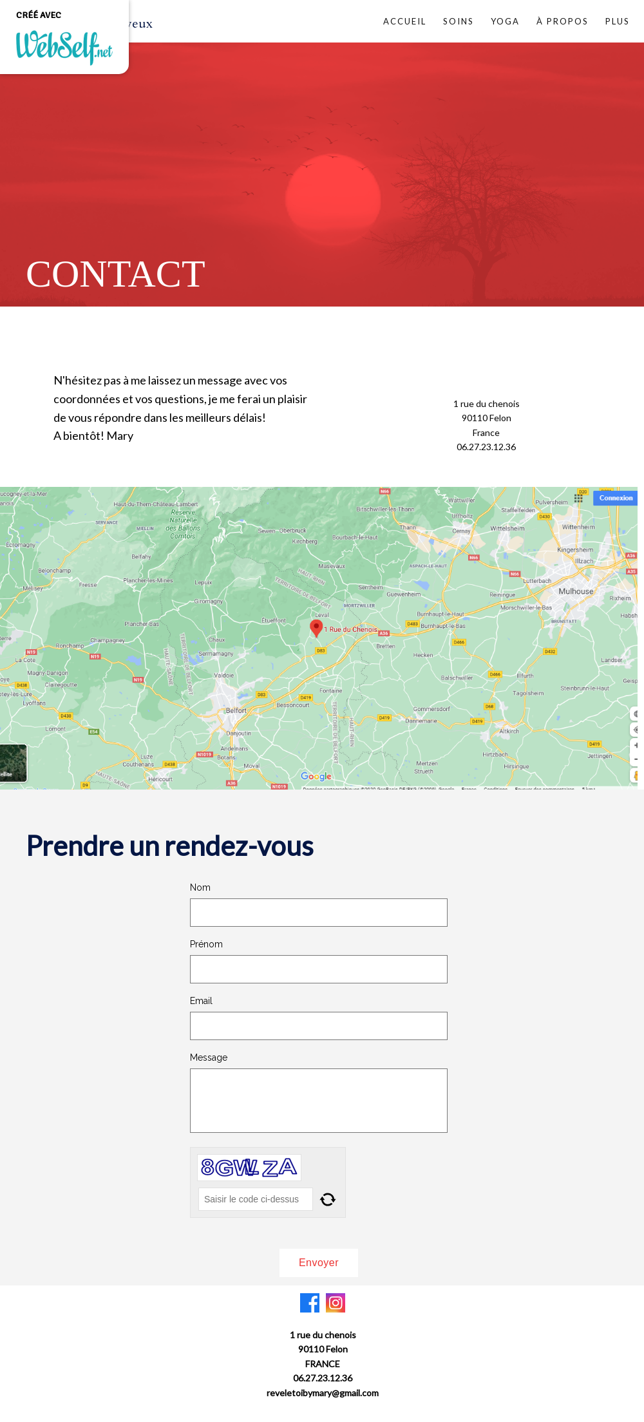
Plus (617, 21)
